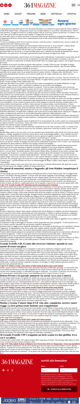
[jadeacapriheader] (40, 403)
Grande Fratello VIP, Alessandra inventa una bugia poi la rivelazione (33, 185)
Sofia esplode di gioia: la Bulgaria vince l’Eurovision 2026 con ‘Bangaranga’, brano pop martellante (44, 344)
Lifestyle (71, 13)
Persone (31, 13)
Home (6, 13)
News (43, 13)
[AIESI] (40, 25)
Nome (43, 366)
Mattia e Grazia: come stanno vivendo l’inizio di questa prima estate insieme (36, 266)
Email (62, 366)
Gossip (18, 13)
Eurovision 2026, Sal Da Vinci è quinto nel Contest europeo (30, 319)
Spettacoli (56, 13)
